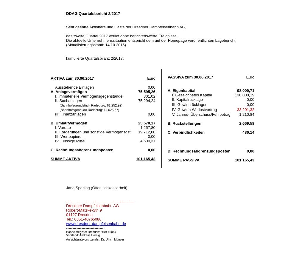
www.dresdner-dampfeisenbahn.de (96, 223)
